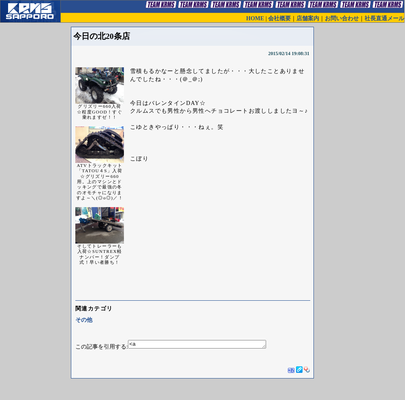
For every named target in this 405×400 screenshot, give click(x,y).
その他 (83, 320)
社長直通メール (384, 18)
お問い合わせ (342, 18)
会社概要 (279, 18)
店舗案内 (307, 18)
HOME (255, 18)
